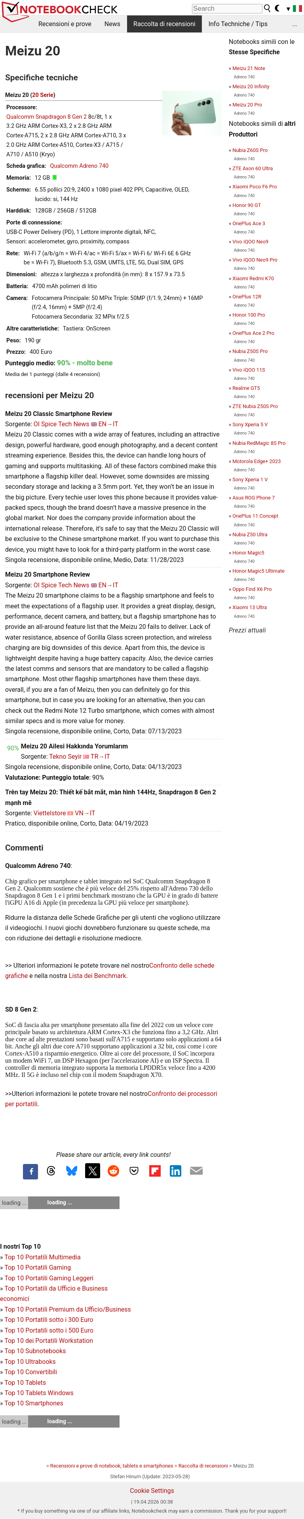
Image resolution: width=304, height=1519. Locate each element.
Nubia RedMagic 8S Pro (258, 443)
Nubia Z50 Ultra (250, 534)
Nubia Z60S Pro (250, 150)
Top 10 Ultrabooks (30, 1361)
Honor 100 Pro (248, 315)
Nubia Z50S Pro (250, 351)
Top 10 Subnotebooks (35, 1351)
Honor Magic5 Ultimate (258, 571)
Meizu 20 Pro (247, 105)
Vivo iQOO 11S (248, 370)
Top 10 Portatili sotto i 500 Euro (48, 1330)
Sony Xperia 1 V (250, 479)
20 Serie (42, 95)
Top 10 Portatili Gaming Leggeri (48, 1278)
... (294, 24)
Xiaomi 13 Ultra (249, 607)
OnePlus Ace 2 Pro (253, 333)
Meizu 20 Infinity (250, 86)
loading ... (14, 1203)
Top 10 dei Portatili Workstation (48, 1340)
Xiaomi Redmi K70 (253, 278)
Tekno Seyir (65, 756)
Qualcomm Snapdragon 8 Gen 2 (46, 117)
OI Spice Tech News (61, 424)
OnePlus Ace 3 (248, 223)
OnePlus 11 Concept (255, 516)
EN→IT (108, 424)
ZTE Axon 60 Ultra (252, 168)
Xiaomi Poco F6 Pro (254, 187)
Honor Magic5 (248, 553)
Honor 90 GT (246, 205)
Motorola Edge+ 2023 (256, 461)
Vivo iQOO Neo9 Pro (254, 260)
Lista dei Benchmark (97, 976)
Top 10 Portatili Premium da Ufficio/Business (67, 1309)
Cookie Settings (152, 1490)
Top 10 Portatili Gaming (37, 1267)
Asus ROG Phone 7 (253, 498)
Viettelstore (50, 813)
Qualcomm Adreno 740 (79, 166)
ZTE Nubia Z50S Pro (255, 406)
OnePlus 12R (246, 297)
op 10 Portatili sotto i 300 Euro (50, 1319)
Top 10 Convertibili (30, 1372)
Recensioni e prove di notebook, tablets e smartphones (111, 1466)
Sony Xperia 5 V (250, 424)
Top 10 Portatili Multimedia (42, 1257)
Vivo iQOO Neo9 (250, 242)
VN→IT (85, 813)
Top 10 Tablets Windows (38, 1393)
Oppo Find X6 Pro (252, 589)
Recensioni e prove (64, 24)
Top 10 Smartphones (33, 1403)
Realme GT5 (246, 388)
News (112, 24)
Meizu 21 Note (248, 68)
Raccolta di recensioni (164, 24)
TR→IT (100, 756)
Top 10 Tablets (25, 1382)
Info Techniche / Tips (238, 24)
